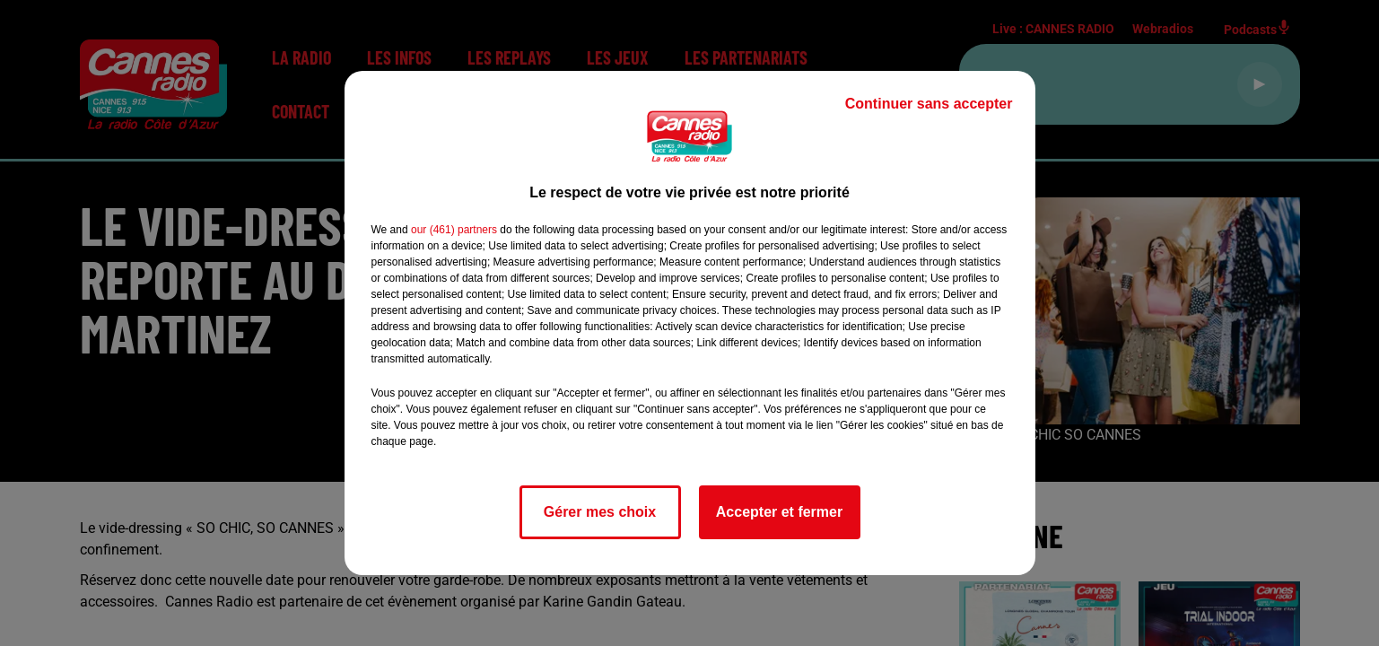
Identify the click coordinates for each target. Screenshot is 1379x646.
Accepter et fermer (779, 511)
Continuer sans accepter (929, 103)
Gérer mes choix (600, 511)
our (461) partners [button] (454, 229)
